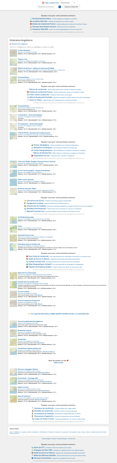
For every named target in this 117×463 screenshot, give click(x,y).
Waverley (39, 228)
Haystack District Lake (26, 235)
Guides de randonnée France (43, 24)
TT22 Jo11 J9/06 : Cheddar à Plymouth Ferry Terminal (36, 162)
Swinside (45, 283)
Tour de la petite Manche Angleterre (30, 321)
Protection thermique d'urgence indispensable (58, 201)
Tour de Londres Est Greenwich (29, 300)
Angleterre (29, 52)
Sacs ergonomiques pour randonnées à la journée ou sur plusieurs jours (70, 256)
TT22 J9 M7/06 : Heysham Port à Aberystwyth (34, 133)
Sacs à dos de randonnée (38, 256)
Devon (34, 398)
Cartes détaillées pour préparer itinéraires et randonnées (69, 150)
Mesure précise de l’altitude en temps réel (65, 148)
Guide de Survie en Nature (38, 259)
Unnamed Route (23, 77)
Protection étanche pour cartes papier (61, 95)
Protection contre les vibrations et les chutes (59, 447)
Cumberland (36, 237)
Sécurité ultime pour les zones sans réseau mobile (71, 455)
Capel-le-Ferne (23, 387)
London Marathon (24, 50)
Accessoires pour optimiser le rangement (62, 156)
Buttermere (43, 237)
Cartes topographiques (43, 150)
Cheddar (41, 163)
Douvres (38, 350)
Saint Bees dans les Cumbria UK (29, 244)
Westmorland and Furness (39, 274)
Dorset (34, 219)
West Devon (40, 398)
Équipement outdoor (35, 203)
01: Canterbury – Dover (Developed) (30, 124)
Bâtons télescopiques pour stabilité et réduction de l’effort (64, 89)
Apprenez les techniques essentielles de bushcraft (65, 259)
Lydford (46, 398)
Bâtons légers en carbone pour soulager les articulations (69, 153)
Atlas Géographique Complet (40, 264)
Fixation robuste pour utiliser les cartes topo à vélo (67, 267)
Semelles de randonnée (43, 411)
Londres (35, 52)
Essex (34, 190)
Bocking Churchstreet (48, 190)
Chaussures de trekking (36, 206)
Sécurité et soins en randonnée (66, 27)
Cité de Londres (37, 332)
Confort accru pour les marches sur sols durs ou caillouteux (64, 208)
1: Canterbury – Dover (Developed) (30, 115)
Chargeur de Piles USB (43, 450)
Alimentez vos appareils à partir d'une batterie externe (68, 450)
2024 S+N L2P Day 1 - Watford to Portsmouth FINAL (36, 68)
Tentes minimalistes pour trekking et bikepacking (64, 145)
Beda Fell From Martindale (27, 273)
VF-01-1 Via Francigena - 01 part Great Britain (34, 170)
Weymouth (40, 219)
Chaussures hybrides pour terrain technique (67, 416)
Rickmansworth (52, 70)
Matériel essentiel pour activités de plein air (57, 203)
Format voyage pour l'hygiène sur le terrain (64, 19)
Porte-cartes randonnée (39, 95)
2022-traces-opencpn (26, 179)
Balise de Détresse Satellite (45, 455)
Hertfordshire (36, 70)
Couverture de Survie (35, 201)
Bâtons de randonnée (38, 89)
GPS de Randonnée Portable (40, 97)
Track (20, 226)
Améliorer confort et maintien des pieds (65, 411)
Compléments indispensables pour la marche (67, 413)
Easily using (60, 314)
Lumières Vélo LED (39, 21)
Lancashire (36, 134)
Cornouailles (36, 181)
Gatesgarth (50, 237)
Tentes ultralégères (41, 145)
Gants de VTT (39, 447)
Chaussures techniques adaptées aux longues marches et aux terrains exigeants (70, 206)
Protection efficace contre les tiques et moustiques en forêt (63, 211)
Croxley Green (61, 70)
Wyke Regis (47, 219)
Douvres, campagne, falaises (28, 369)
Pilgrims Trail (22, 59)
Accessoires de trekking (44, 414)
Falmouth (42, 181)
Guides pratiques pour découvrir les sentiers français (72, 24)
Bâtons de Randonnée (42, 153)
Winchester (42, 61)
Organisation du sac (42, 156)
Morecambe (49, 134)
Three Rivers (44, 70)
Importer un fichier (71, 7)
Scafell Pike (22, 339)
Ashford (38, 79)
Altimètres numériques (43, 148)
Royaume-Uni (21, 52)
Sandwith (42, 246)
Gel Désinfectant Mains (41, 19)
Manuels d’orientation (42, 458)
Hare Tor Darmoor (24, 396)
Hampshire (35, 61)
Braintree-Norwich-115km (27, 188)
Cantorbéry (39, 116)
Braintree (39, 190)
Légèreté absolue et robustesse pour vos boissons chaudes (60, 100)
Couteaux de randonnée (44, 408)
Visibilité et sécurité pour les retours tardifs (60, 21)
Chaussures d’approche (43, 416)
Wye (42, 79)
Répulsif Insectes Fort (35, 211)
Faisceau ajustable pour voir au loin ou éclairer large (70, 419)
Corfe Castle (40, 380)
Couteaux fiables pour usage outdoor (65, 408)
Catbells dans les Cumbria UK (28, 282)
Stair (41, 283)
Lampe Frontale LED (36, 262)
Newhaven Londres (24, 330)
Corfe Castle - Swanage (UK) (28, 378)
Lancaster (42, 134)
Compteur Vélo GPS (40, 29)
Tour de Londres (23, 291)
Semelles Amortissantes (36, 209)
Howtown (49, 274)
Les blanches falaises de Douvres (29, 348)
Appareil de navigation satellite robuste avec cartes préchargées (71, 97)
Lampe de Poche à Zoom (44, 419)
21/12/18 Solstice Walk (26, 217)
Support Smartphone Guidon (40, 267)
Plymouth (35, 323)
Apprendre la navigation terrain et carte (63, 458)
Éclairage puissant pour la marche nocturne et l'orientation (63, 262)
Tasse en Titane (35, 100)
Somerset (35, 163)
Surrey (34, 228)
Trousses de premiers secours (44, 27)
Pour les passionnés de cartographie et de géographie (68, 264)
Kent (34, 79)
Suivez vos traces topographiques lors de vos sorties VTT (65, 29)
